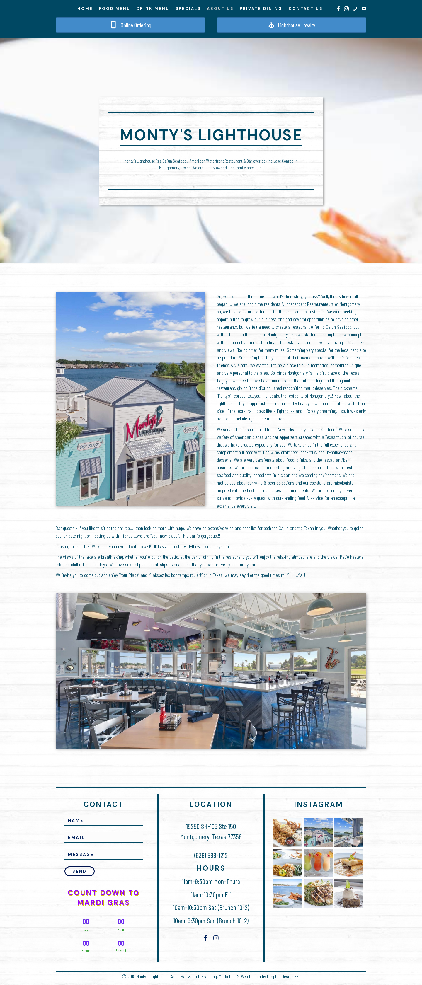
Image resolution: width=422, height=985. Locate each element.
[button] (79, 873)
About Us (220, 8)
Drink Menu (153, 8)
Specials (188, 8)
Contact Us (306, 8)
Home (85, 8)
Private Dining (261, 8)
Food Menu (114, 8)
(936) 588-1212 (211, 857)
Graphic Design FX (283, 978)
